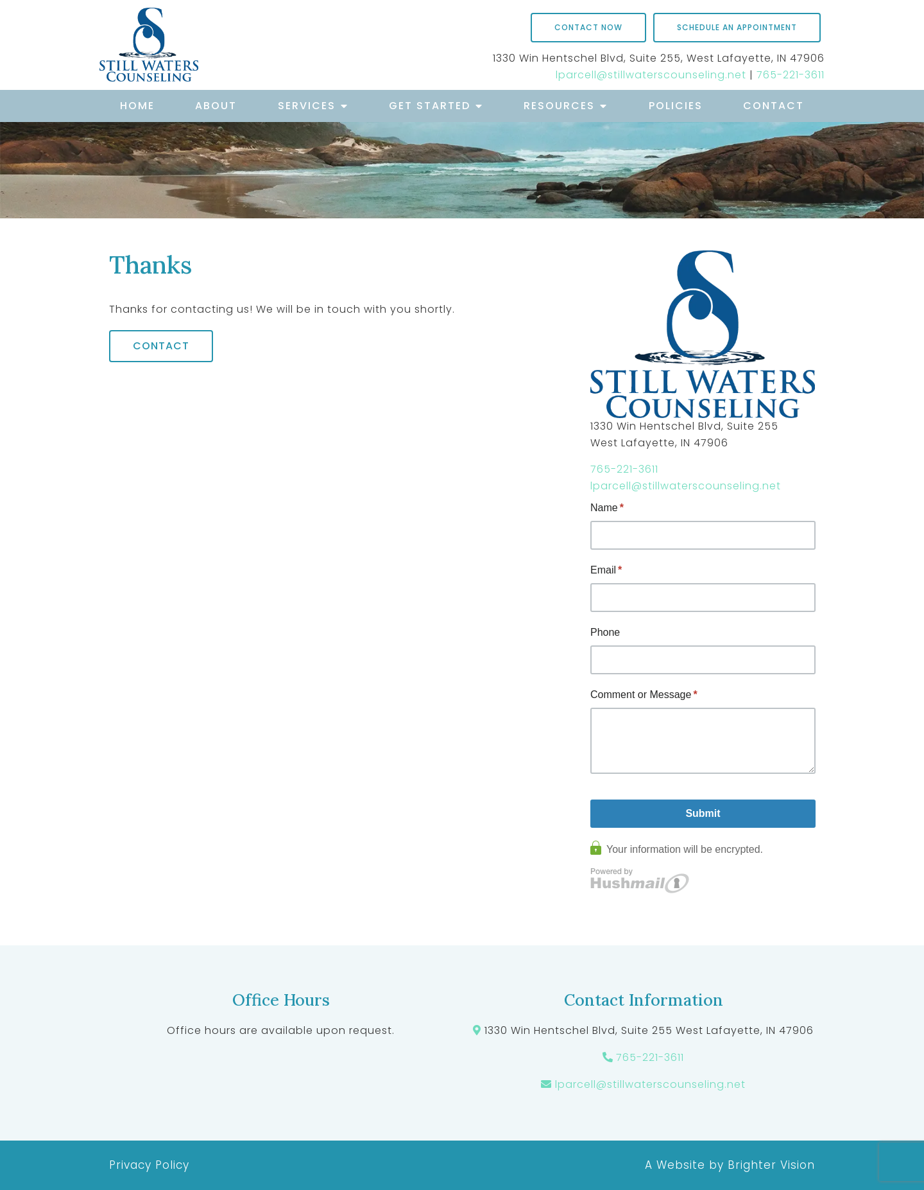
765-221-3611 (791, 74)
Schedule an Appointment (737, 27)
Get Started (429, 105)
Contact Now (588, 27)
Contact (773, 105)
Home (137, 105)
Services (307, 105)
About (216, 105)
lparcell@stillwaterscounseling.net (651, 74)
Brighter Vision (771, 1165)
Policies (676, 105)
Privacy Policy (149, 1165)
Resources (559, 105)
